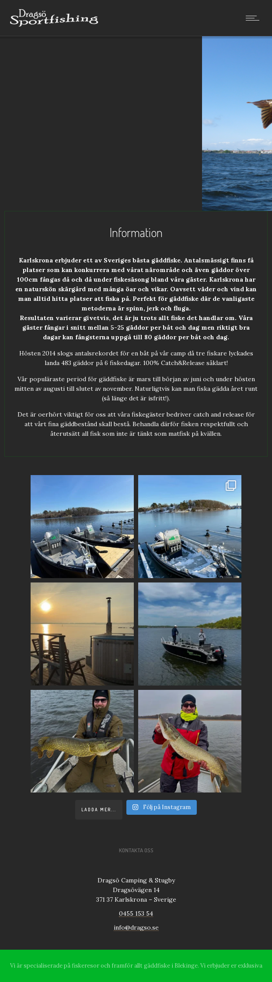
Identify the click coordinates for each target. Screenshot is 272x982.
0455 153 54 (136, 913)
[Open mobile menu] (254, 18)
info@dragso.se (136, 927)
